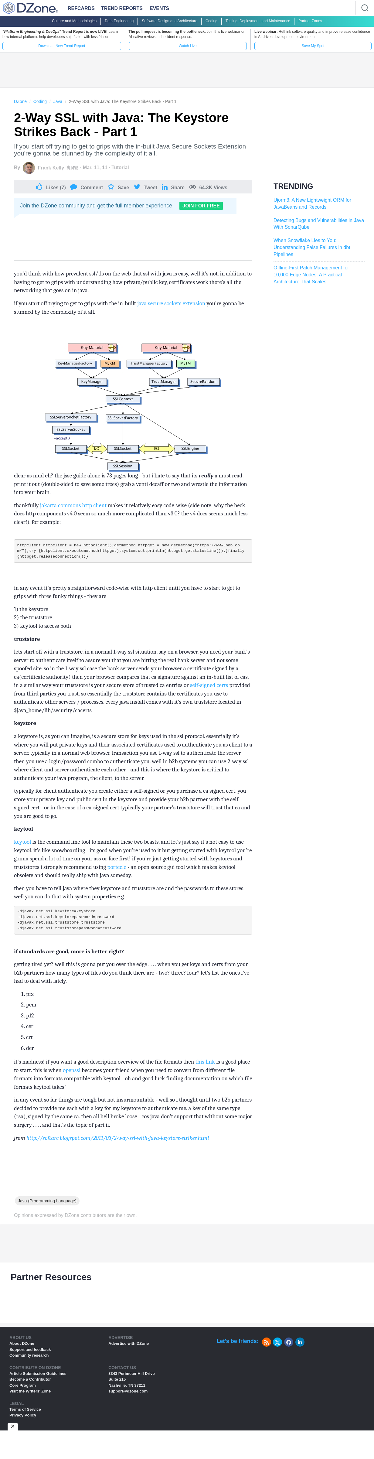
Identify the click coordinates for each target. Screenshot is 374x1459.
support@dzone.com (128, 1395)
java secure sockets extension (171, 303)
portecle (117, 869)
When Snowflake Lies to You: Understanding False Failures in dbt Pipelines (312, 247)
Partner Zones (310, 21)
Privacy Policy (22, 1419)
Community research (29, 1359)
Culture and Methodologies (74, 21)
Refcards (81, 8)
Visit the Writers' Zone (30, 1395)
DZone (20, 101)
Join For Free (201, 205)
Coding (211, 21)
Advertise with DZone (128, 1347)
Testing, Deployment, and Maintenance (258, 21)
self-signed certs (209, 687)
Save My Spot (313, 46)
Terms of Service (25, 1413)
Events (159, 8)
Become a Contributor (30, 1383)
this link (205, 1066)
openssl (72, 1074)
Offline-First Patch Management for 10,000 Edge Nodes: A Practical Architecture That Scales (311, 274)
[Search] (365, 8)
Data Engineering (119, 21)
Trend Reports (122, 8)
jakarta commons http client (74, 505)
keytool (23, 843)
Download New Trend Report (61, 46)
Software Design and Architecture (169, 21)
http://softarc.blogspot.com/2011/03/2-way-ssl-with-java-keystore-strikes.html (117, 1142)
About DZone (21, 1347)
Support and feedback (30, 1353)
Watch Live (188, 46)
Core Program (22, 1389)
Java (58, 101)
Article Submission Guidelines (37, 1377)
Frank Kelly (51, 167)
